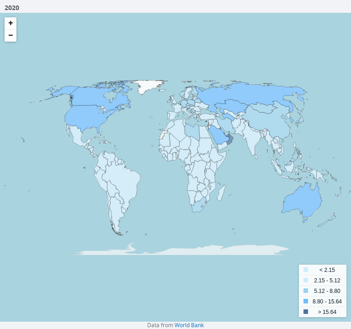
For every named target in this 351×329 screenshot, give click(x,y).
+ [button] (10, 23)
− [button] (10, 35)
